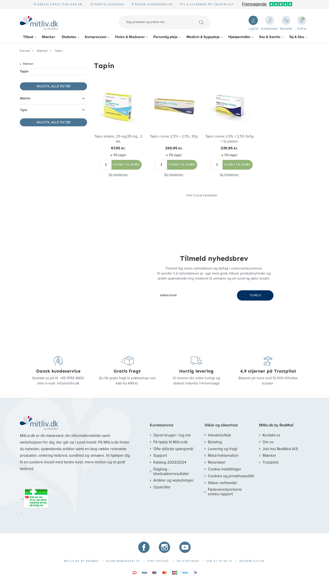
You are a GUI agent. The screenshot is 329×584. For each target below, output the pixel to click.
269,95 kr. (174, 148)
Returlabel (216, 462)
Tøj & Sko (296, 37)
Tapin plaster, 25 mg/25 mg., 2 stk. (118, 139)
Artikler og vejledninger (173, 480)
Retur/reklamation (223, 455)
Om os (268, 442)
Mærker (48, 37)
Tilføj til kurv (126, 164)
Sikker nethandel (222, 482)
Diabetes (69, 37)
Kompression (95, 37)
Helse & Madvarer (130, 37)
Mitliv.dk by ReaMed (276, 425)
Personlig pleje (165, 37)
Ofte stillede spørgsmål (173, 448)
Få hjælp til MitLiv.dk (170, 442)
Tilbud (28, 37)
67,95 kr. (118, 148)
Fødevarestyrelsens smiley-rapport (225, 491)
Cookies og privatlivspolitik (231, 476)
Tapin (58, 51)
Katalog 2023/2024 (169, 462)
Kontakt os (271, 435)
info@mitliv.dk (68, 383)
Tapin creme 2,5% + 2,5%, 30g (174, 136)
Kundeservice (161, 425)
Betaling (215, 442)
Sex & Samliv (269, 37)
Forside (25, 51)
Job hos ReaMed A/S (280, 448)
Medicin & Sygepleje (203, 37)
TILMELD (255, 295)
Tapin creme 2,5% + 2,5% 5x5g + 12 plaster (229, 139)
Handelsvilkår (219, 435)
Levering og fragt (222, 448)
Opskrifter (162, 487)
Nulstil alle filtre (54, 86)
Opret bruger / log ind (172, 435)
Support (160, 455)
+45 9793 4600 (72, 378)
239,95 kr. (229, 148)
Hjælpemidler (239, 37)
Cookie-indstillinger (224, 469)
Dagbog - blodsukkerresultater (171, 471)
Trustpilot (271, 462)
